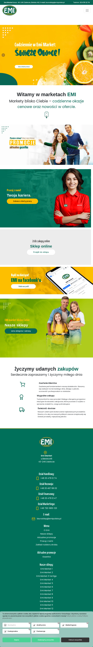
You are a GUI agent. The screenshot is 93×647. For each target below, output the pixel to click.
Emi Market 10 (46, 601)
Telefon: (81, 2)
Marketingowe (71, 625)
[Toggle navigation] (87, 10)
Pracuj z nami (46, 541)
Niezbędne (12, 625)
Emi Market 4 (46, 579)
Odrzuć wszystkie (75, 640)
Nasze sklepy (46, 533)
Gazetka (46, 556)
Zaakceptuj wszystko (46, 640)
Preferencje (41, 631)
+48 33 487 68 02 (46, 488)
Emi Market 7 (46, 590)
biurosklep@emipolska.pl (46, 518)
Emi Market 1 (46, 568)
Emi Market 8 (46, 594)
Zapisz (16, 640)
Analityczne (41, 625)
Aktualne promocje (46, 537)
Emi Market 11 (46, 605)
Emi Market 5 (46, 583)
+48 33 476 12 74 (46, 478)
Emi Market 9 (46, 597)
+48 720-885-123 (46, 508)
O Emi (46, 530)
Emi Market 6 (46, 586)
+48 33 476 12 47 (46, 498)
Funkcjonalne (13, 631)
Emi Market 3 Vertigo (46, 576)
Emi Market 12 (46, 608)
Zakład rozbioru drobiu (46, 544)
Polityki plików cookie (74, 616)
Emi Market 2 (46, 572)
